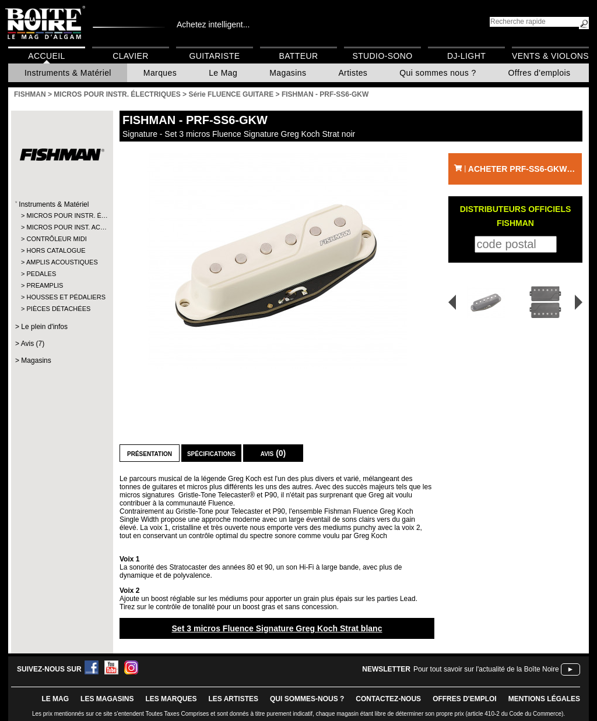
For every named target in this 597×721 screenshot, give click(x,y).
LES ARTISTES (233, 699)
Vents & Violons (550, 56)
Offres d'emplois (539, 72)
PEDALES (41, 273)
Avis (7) (32, 344)
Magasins (287, 72)
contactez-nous (388, 699)
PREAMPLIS (44, 285)
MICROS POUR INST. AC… (61, 227)
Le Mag (223, 72)
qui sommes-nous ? (307, 699)
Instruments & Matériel (67, 72)
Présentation (149, 453)
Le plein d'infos (44, 327)
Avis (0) (273, 453)
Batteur (298, 56)
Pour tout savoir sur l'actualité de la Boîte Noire (486, 669)
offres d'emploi (465, 699)
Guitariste (214, 56)
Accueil (46, 56)
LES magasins (107, 699)
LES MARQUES (170, 699)
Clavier (131, 56)
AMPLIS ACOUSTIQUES (61, 262)
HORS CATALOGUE (55, 250)
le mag (55, 699)
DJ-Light (466, 56)
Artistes (352, 72)
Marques (160, 72)
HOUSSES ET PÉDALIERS (61, 297)
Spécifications (211, 453)
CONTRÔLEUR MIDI (56, 238)
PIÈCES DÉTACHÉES (58, 308)
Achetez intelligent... (213, 24)
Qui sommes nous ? (437, 72)
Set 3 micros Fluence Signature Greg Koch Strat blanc (276, 628)
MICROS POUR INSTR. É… (61, 215)
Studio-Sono (382, 56)
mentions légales (544, 699)
